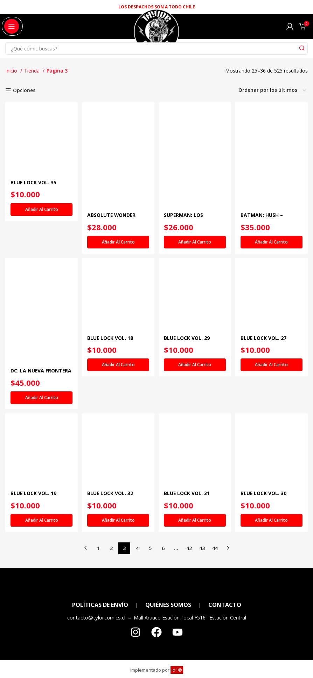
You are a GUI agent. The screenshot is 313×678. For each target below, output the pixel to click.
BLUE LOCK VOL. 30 (266, 521)
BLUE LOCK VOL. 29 (188, 366)
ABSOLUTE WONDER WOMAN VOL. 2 (112, 215)
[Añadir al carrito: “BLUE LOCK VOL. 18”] (118, 393)
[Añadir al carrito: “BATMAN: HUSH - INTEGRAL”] (272, 239)
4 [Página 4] (137, 576)
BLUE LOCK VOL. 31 (188, 521)
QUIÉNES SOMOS (168, 633)
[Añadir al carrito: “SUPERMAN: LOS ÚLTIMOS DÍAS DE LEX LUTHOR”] (195, 239)
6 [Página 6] (163, 576)
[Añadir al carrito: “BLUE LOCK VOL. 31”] (195, 548)
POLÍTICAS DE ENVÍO (100, 633)
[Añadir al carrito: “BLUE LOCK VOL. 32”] (118, 548)
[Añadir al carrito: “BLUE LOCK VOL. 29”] (195, 393)
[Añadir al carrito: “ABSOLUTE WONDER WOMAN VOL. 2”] (118, 239)
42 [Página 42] (189, 576)
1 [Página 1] (98, 576)
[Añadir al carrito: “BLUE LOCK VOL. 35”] (40, 238)
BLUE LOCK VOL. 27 (266, 366)
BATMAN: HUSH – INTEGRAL (264, 215)
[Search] (156, 48)
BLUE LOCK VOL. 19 (34, 521)
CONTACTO (224, 633)
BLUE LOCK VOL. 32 (111, 521)
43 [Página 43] (202, 576)
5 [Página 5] (150, 576)
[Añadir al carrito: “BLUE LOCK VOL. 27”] (272, 393)
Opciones (24, 91)
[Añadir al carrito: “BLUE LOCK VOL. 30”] (272, 548)
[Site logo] (156, 34)
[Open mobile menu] (11, 26)
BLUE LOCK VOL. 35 (34, 210)
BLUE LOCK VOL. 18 (111, 366)
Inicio (12, 70)
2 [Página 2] (111, 576)
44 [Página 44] (215, 576)
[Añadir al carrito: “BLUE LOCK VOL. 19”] (40, 548)
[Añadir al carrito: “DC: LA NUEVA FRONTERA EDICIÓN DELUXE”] (40, 394)
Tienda (32, 70)
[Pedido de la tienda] (273, 90)
